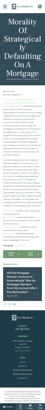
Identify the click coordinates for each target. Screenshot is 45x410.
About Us (22, 366)
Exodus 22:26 (9, 217)
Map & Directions (22, 351)
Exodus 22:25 (9, 211)
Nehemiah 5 (8, 233)
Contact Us (22, 378)
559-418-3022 (22, 329)
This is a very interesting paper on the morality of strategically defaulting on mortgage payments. (20, 102)
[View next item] (15, 304)
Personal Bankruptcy (22, 370)
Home (22, 362)
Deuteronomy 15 (10, 227)
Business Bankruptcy (22, 374)
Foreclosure (19, 245)
